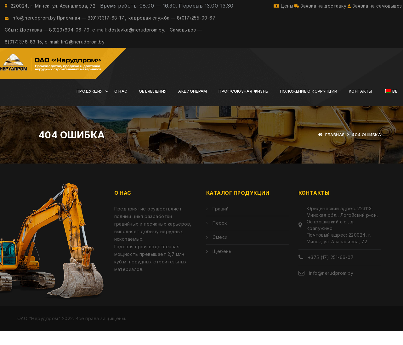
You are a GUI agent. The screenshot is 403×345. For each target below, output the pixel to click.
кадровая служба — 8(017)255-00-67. (175, 23)
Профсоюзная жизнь (243, 105)
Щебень (222, 265)
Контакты (360, 105)
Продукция (90, 105)
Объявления (153, 105)
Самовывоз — (189, 38)
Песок (220, 236)
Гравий (221, 222)
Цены (279, 7)
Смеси (220, 251)
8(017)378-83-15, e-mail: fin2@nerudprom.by (55, 54)
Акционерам (192, 105)
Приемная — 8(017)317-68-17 (91, 23)
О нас (121, 105)
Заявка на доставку (317, 7)
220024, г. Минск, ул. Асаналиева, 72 (50, 7)
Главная (334, 148)
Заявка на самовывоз (373, 7)
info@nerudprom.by (30, 23)
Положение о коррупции (309, 105)
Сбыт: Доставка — (26, 38)
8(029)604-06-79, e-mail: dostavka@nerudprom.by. (109, 38)
